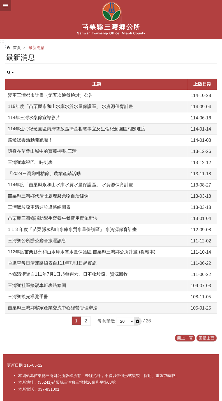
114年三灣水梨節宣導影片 (34, 117)
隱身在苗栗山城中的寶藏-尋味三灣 (42, 151)
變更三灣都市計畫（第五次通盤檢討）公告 (50, 95)
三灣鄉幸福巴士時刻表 (30, 162)
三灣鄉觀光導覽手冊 (28, 296)
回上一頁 (185, 338)
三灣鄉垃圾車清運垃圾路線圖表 (39, 207)
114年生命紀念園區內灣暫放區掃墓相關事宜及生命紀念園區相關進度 (76, 128)
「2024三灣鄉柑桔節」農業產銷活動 (44, 173)
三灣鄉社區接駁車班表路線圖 (37, 285)
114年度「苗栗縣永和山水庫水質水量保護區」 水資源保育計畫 (70, 184)
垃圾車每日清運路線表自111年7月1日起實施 (52, 263)
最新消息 (36, 47)
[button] (138, 321)
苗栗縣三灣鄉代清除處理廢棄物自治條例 (48, 196)
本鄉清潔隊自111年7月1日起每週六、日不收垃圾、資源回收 (68, 274)
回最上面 (206, 338)
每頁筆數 (106, 321)
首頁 (17, 47)
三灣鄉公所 (111, 19)
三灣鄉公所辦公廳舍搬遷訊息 (37, 240)
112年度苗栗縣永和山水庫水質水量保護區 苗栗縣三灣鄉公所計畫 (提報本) (81, 251)
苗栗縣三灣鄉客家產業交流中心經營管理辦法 (53, 307)
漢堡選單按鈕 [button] (5, 5)
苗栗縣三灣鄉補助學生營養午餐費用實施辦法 (53, 218)
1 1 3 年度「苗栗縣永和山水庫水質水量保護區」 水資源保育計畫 (72, 229)
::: (2, 41)
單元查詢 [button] (10, 73)
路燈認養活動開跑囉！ (30, 140)
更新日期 (15, 365)
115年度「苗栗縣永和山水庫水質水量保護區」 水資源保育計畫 (70, 106)
